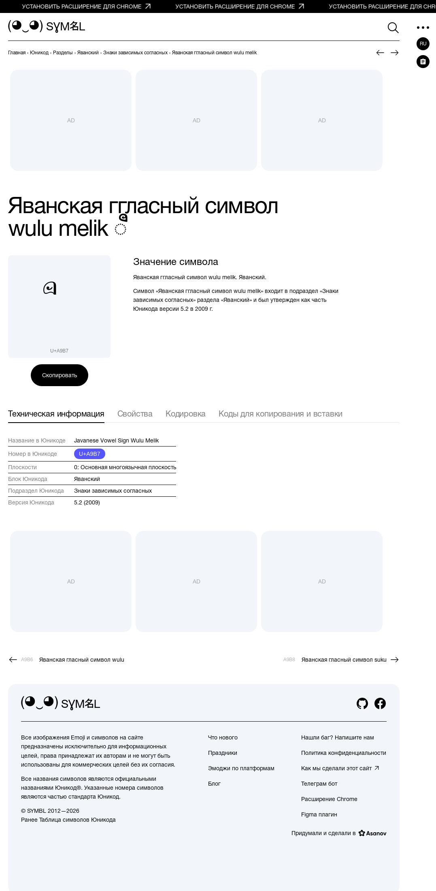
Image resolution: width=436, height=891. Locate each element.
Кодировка (186, 413)
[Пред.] (380, 53)
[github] (362, 703)
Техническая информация (56, 413)
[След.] (395, 53)
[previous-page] (17, 52)
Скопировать (59, 375)
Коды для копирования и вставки (280, 413)
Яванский (87, 479)
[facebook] (380, 703)
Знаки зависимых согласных (113, 490)
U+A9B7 (89, 454)
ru (423, 44)
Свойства (135, 413)
